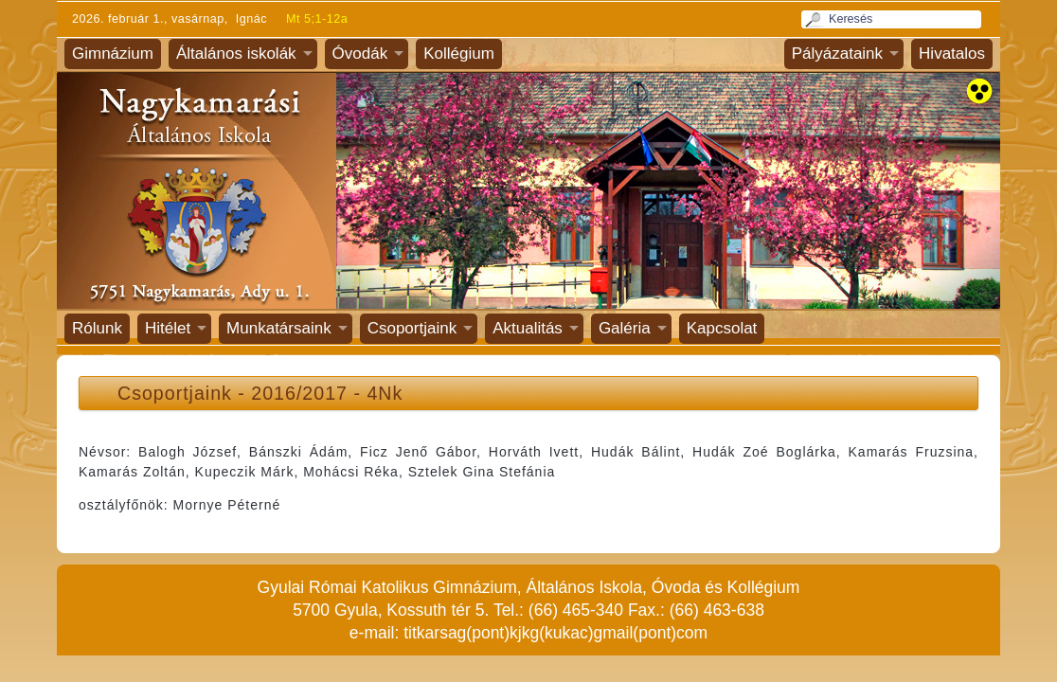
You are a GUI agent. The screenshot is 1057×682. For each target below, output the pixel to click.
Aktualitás (528, 328)
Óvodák (360, 54)
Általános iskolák (236, 54)
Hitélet (167, 328)
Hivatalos (952, 54)
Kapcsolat (722, 328)
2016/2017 (299, 393)
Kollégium (458, 54)
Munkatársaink (278, 328)
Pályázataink (837, 54)
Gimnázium (112, 54)
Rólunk (97, 328)
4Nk (385, 393)
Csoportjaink (412, 328)
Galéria (625, 328)
